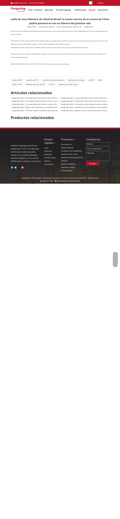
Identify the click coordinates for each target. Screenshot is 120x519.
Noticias (47, 161)
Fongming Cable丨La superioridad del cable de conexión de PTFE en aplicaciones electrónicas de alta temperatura (35, 104)
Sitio (91, 27)
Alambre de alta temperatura (53, 80)
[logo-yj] (12, 139)
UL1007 (91, 80)
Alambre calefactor (68, 164)
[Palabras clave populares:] (90, 3)
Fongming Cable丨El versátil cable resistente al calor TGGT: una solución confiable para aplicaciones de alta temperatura (35, 98)
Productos (48, 151)
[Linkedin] (15, 167)
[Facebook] (12, 167)
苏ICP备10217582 (46, 181)
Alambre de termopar (76, 80)
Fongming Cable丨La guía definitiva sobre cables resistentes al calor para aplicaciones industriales (85, 98)
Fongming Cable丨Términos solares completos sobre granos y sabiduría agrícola (35, 110)
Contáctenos (49, 164)
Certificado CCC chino (69, 154)
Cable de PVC (17, 84)
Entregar (92, 163)
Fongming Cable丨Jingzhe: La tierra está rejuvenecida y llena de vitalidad (85, 110)
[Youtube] (22, 167)
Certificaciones (49, 158)
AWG (100, 80)
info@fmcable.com (20, 3)
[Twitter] (19, 167)
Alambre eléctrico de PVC (35, 84)
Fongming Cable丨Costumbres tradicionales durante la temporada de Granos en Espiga (85, 104)
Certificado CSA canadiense (71, 151)
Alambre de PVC (32, 80)
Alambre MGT (17, 80)
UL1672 (52, 84)
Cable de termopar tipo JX (68, 84)
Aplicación (48, 154)
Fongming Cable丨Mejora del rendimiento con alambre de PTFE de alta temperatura (35, 107)
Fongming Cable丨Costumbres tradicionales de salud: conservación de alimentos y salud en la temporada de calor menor (35, 101)
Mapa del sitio (93, 178)
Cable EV (64, 161)
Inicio (46, 148)
